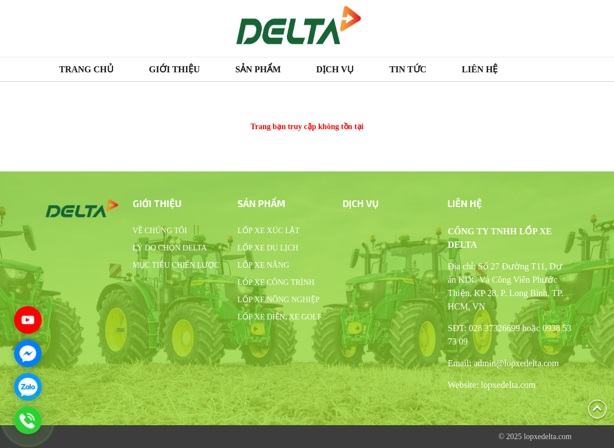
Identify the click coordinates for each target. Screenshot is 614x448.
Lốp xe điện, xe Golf (279, 317)
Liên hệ (480, 69)
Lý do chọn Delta (170, 248)
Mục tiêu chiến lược (176, 265)
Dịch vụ (335, 69)
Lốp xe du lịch (267, 248)
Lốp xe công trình (275, 282)
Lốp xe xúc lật (268, 231)
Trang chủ (86, 69)
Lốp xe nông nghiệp (278, 300)
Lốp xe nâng (263, 265)
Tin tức (407, 69)
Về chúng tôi (160, 231)
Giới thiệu (174, 69)
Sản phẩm (258, 69)
